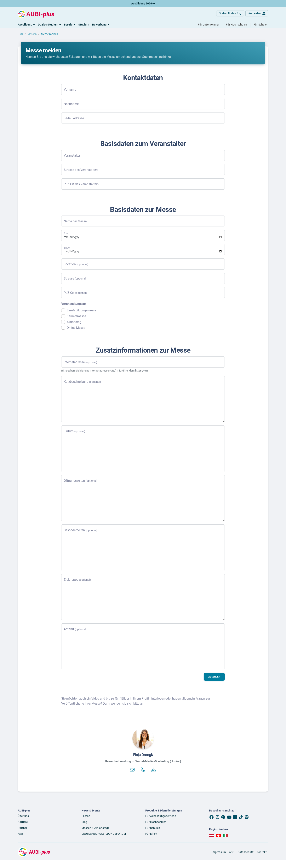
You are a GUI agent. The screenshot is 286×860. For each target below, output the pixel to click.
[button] (26, 24)
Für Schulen (152, 827)
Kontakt (262, 852)
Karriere (23, 821)
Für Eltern (151, 833)
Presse (86, 815)
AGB (232, 852)
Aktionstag (74, 322)
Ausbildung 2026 (143, 3)
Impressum (219, 852)
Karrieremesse (76, 316)
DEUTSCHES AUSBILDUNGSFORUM (104, 833)
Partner (22, 827)
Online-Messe (76, 328)
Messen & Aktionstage (95, 827)
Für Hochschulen (156, 821)
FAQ (20, 833)
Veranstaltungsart (73, 304)
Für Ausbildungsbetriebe (160, 815)
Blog (84, 821)
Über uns (23, 815)
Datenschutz (246, 852)
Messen (32, 34)
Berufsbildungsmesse (81, 310)
